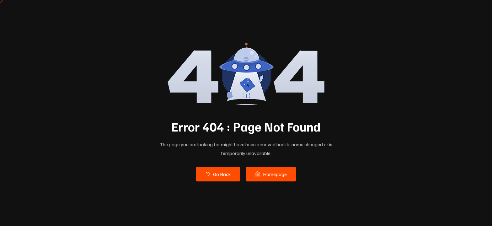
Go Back (218, 174)
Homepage (271, 174)
